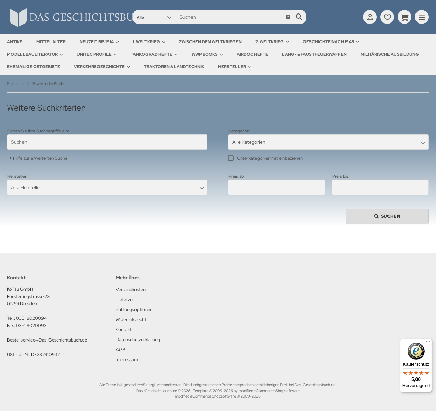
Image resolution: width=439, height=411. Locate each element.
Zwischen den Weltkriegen (210, 42)
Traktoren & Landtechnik (174, 66)
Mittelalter (51, 42)
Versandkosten (169, 384)
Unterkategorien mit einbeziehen (270, 158)
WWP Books (207, 54)
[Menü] (428, 343)
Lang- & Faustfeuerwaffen (314, 54)
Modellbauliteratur (35, 54)
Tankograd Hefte (154, 54)
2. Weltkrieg (272, 41)
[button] (154, 17)
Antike (14, 42)
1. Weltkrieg (149, 41)
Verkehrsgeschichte (102, 66)
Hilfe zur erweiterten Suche (40, 158)
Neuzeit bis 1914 (99, 41)
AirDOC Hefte (252, 54)
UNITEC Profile (97, 54)
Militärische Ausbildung (390, 54)
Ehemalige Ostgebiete (33, 66)
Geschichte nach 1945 (331, 41)
